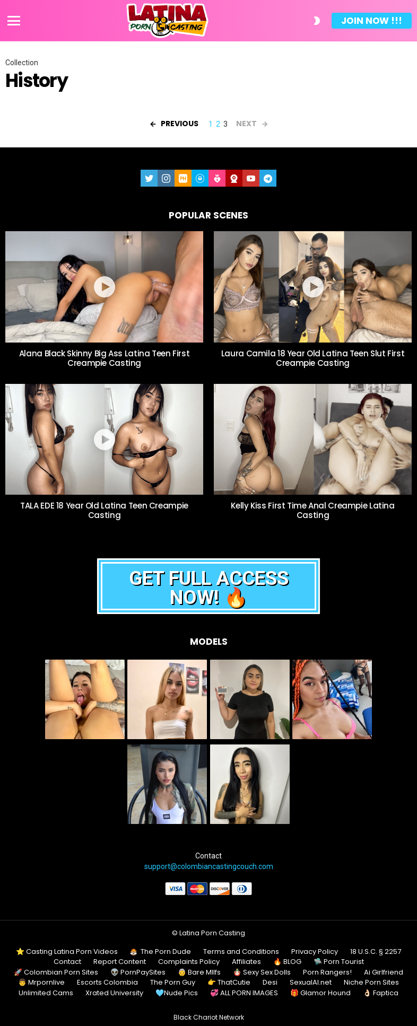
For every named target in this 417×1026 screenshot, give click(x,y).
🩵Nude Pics (176, 993)
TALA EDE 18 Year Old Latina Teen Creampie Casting (104, 510)
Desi (270, 982)
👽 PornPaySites (138, 972)
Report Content (119, 962)
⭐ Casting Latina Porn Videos (67, 952)
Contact (67, 962)
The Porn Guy (172, 982)
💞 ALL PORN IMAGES (244, 993)
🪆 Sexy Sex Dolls (262, 972)
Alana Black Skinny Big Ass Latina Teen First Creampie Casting (104, 358)
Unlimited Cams (46, 993)
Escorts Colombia (107, 982)
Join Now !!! (371, 20)
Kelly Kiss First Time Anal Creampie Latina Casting (312, 510)
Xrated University (114, 993)
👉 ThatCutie (228, 982)
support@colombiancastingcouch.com (208, 866)
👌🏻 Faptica (380, 993)
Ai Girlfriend (383, 972)
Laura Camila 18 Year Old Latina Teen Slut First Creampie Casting (312, 358)
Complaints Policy (189, 962)
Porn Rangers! (327, 972)
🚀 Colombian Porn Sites (56, 972)
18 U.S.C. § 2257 (375, 952)
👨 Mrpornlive (41, 982)
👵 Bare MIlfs (199, 972)
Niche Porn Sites (371, 982)
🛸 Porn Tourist (339, 962)
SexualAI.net (311, 982)
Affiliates (246, 962)
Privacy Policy (314, 952)
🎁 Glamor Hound (320, 993)
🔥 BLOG (287, 962)
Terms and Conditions (241, 952)
